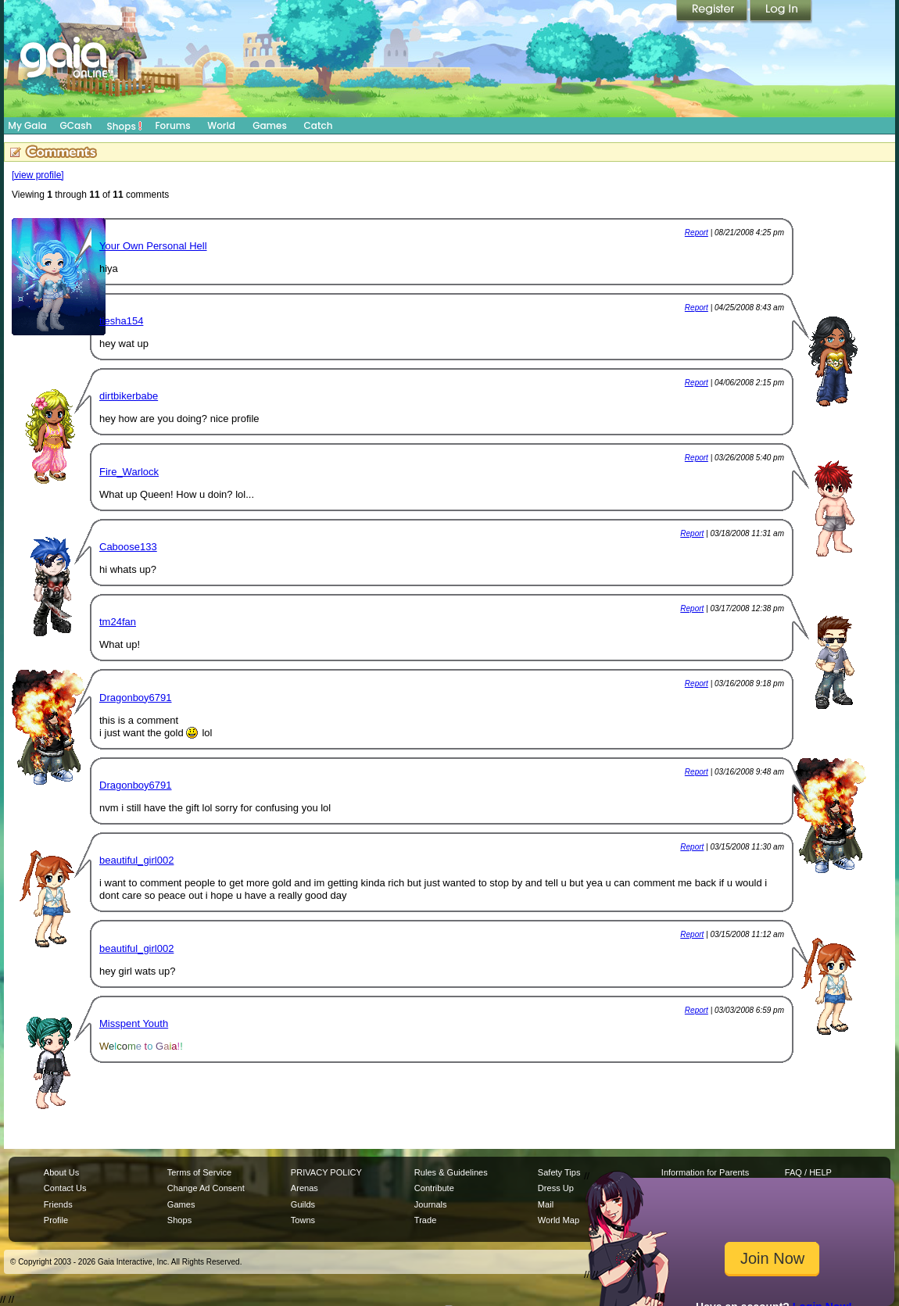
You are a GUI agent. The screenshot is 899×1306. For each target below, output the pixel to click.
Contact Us (65, 1188)
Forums (172, 125)
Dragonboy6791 (135, 697)
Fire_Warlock (129, 472)
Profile (56, 1220)
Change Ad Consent (206, 1188)
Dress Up (556, 1188)
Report (696, 232)
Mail (545, 1204)
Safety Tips (559, 1172)
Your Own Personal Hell (153, 246)
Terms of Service (199, 1172)
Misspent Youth (133, 1023)
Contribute (434, 1188)
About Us (61, 1172)
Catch (318, 125)
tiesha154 (121, 321)
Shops (124, 126)
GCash (76, 125)
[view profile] (38, 175)
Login (781, 11)
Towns (303, 1220)
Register (713, 11)
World (221, 125)
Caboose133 (128, 547)
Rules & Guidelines (451, 1172)
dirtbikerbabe (128, 396)
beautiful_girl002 (136, 860)
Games (270, 125)
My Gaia (27, 125)
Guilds (303, 1204)
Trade (425, 1220)
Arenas (304, 1188)
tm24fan (117, 622)
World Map (558, 1220)
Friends (58, 1204)
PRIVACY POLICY (326, 1172)
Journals (430, 1204)
